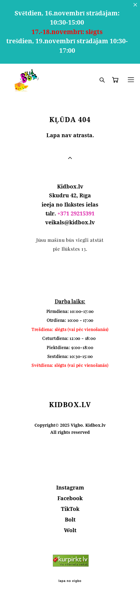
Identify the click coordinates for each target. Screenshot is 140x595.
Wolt (70, 530)
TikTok (70, 508)
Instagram (70, 487)
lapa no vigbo (70, 581)
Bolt (70, 519)
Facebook (70, 498)
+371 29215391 (76, 213)
